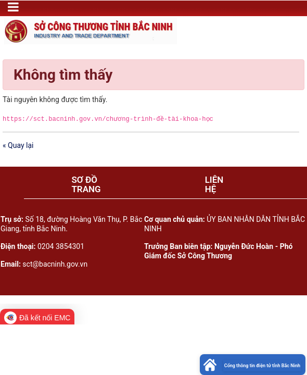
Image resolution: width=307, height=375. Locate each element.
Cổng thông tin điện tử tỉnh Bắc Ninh (262, 365)
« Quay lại (18, 145)
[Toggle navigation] (13, 7)
